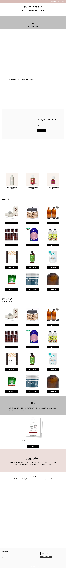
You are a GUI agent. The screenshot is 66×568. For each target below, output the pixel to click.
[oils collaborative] (55, 2)
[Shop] (33, 446)
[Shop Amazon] (11, 223)
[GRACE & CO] (43, 11)
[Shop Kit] (41, 130)
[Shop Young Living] (53, 192)
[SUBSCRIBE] (46, 557)
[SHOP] (9, 557)
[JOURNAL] (23, 11)
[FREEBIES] (7, 561)
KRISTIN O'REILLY (33, 7)
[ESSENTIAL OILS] (33, 11)
